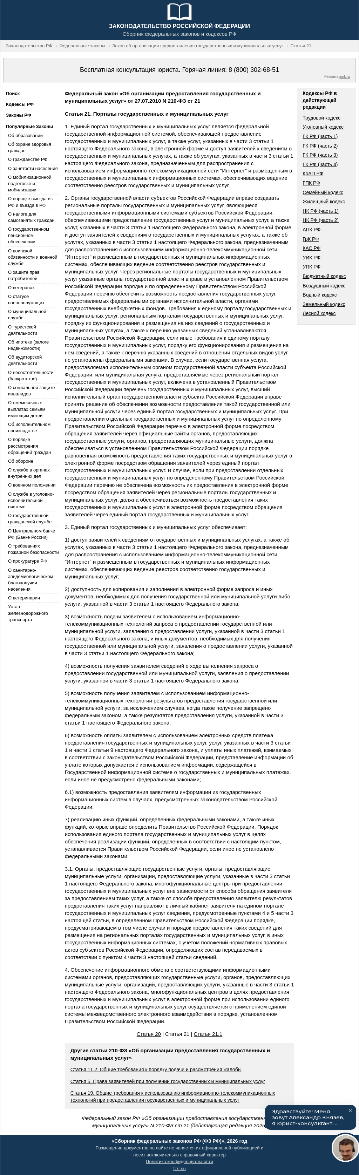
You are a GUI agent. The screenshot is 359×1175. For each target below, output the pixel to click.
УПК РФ (311, 267)
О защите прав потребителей (24, 275)
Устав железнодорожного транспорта (28, 613)
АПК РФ (311, 229)
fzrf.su (179, 1168)
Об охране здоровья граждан (29, 147)
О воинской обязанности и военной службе (32, 257)
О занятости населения (33, 168)
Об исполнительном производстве (29, 427)
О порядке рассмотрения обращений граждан (29, 446)
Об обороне (20, 461)
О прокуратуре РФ (27, 561)
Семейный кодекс (323, 192)
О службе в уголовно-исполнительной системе (31, 500)
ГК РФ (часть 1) (320, 136)
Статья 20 (149, 1034)
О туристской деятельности (22, 330)
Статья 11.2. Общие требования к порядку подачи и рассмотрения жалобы (156, 1069)
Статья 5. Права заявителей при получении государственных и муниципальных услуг (167, 1081)
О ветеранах (21, 287)
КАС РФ (311, 248)
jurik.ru (344, 77)
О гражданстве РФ (27, 159)
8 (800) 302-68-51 (254, 69)
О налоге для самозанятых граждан (31, 217)
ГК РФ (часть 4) (320, 164)
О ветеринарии (24, 597)
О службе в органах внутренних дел (29, 473)
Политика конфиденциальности (179, 1161)
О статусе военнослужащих (26, 299)
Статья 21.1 (208, 1034)
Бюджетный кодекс (324, 276)
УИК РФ (311, 257)
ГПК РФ (311, 183)
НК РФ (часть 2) (321, 220)
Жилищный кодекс (324, 201)
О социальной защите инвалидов (31, 390)
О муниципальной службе (27, 314)
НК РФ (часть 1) (321, 211)
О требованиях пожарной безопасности (33, 549)
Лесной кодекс (319, 313)
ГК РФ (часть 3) (320, 155)
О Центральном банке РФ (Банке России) (31, 534)
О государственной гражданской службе (30, 518)
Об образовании (25, 135)
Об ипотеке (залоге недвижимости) (28, 345)
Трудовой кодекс (321, 118)
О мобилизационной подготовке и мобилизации (29, 183)
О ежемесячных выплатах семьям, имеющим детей (27, 409)
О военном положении (32, 485)
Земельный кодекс (324, 304)
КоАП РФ (313, 173)
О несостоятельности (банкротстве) (31, 375)
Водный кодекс (320, 295)
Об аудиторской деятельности (25, 360)
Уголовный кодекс (323, 127)
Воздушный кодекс (324, 285)
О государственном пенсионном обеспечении (28, 235)
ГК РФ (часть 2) (320, 146)
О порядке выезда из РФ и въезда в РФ (30, 202)
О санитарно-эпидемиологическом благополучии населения (30, 580)
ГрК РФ (311, 239)
